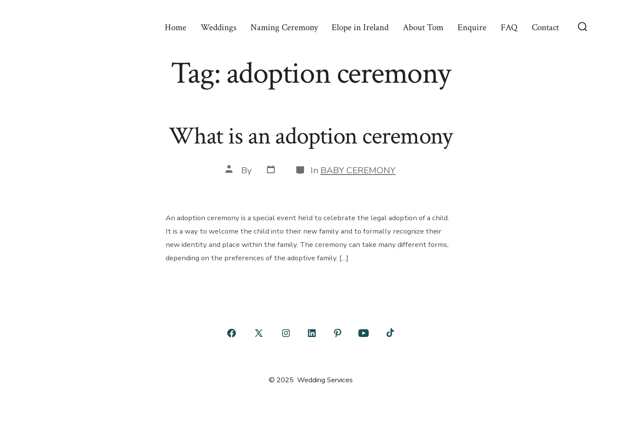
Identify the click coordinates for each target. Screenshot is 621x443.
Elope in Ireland (360, 27)
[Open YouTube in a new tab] (363, 333)
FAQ (509, 27)
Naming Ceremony (284, 27)
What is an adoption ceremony (310, 136)
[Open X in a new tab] (258, 333)
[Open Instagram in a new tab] (286, 333)
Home (175, 27)
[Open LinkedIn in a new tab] (312, 333)
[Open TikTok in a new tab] (389, 333)
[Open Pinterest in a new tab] (338, 333)
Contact (545, 27)
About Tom (423, 27)
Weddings (218, 27)
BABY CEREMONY (357, 170)
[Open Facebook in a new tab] (232, 333)
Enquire (472, 27)
